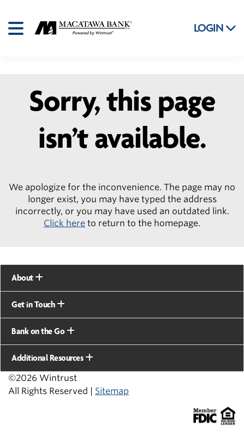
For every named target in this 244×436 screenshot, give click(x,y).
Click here (64, 223)
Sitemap (112, 391)
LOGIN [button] (215, 28)
